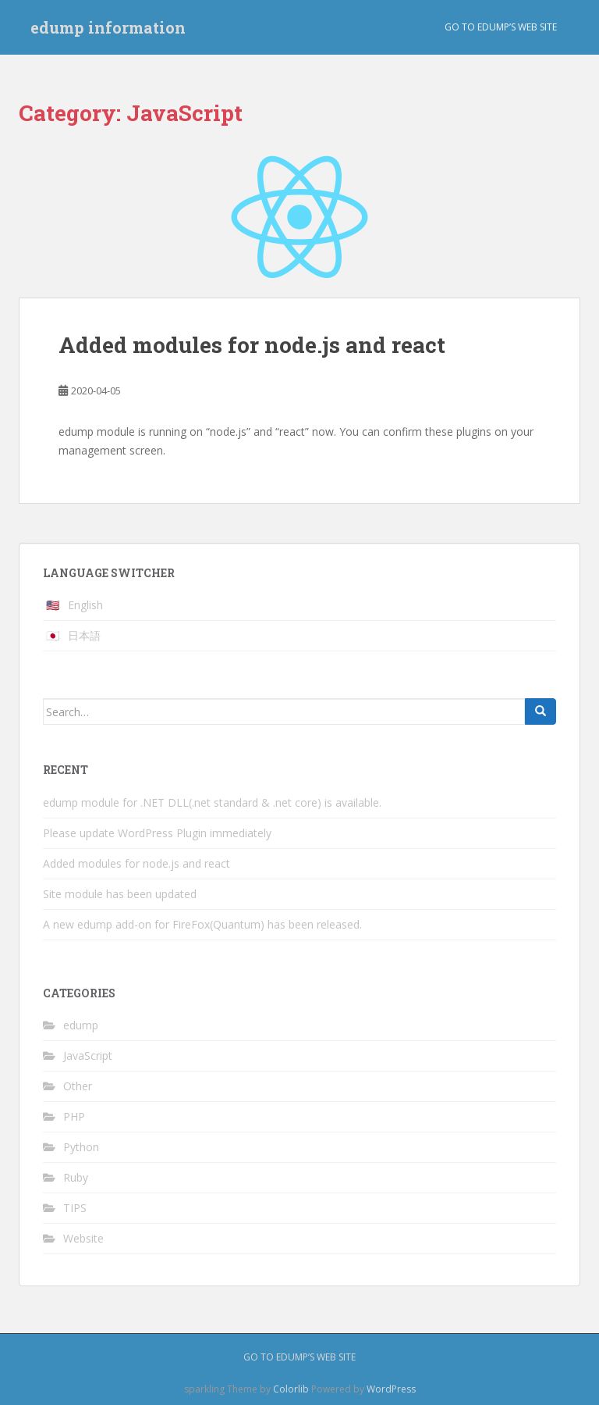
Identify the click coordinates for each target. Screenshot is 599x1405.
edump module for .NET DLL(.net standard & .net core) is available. (212, 802)
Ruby (75, 1177)
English (85, 604)
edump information (108, 27)
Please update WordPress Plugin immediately (157, 833)
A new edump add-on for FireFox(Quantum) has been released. (202, 924)
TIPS (75, 1207)
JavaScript (87, 1055)
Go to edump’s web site (501, 27)
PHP (74, 1116)
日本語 (84, 635)
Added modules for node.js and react (251, 344)
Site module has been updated (120, 893)
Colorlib (291, 1389)
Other (77, 1086)
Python (81, 1146)
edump (80, 1025)
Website (83, 1238)
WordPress (391, 1389)
